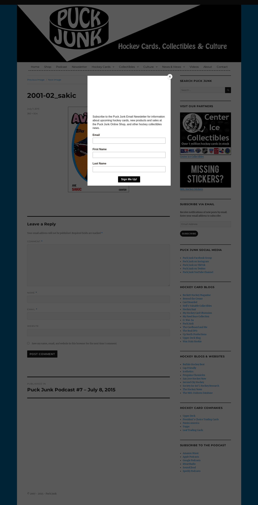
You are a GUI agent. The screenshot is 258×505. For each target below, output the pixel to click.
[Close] (169, 76)
